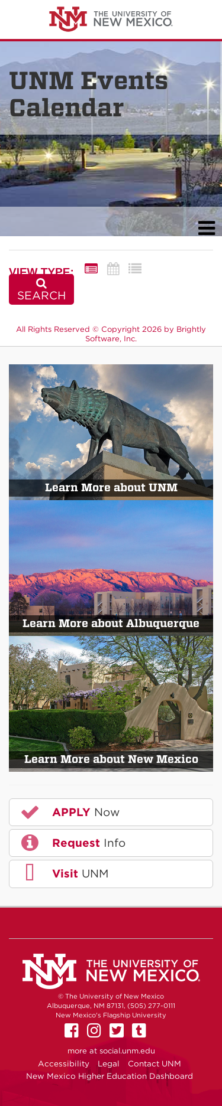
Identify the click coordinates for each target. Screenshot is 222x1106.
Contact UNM (154, 1063)
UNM (63, 873)
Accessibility (63, 1063)
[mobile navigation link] (206, 228)
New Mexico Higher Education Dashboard (109, 1076)
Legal (109, 1063)
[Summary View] (91, 269)
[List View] (134, 269)
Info (72, 843)
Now (69, 812)
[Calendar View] (113, 269)
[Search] (41, 289)
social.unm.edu (127, 1050)
